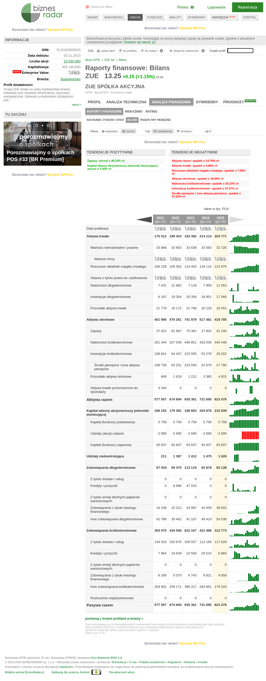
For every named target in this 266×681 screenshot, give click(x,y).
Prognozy (239, 101)
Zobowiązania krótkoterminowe (112, 530)
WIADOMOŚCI (113, 17)
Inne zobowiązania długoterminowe (116, 519)
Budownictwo (71, 79)
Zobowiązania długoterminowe (111, 468)
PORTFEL (249, 17)
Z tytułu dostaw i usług (107, 479)
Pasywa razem (100, 605)
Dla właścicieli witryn (122, 672)
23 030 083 (72, 61)
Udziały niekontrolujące (105, 456)
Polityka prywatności (152, 662)
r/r (208, 131)
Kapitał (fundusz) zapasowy (111, 445)
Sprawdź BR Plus (192, 28)
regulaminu (66, 666)
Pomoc (185, 7)
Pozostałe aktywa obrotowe (110, 376)
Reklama (189, 662)
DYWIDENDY (196, 17)
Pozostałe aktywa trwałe (108, 308)
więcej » (76, 104)
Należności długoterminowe (111, 285)
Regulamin (174, 662)
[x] (153, 42)
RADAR (93, 17)
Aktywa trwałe (98, 236)
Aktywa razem (99, 399)
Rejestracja (247, 7)
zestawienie (162, 131)
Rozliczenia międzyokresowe (112, 598)
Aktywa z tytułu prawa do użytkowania (118, 278)
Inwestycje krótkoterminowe (111, 354)
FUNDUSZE (155, 17)
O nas (132, 662)
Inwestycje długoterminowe (110, 297)
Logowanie (216, 7)
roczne (128, 131)
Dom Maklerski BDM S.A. (107, 657)
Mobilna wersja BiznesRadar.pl (24, 672)
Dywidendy (207, 102)
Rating (151, 111)
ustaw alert (105, 51)
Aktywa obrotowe (100, 319)
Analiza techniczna (126, 102)
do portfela (127, 51)
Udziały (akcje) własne (107, 433)
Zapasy (96, 331)
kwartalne (109, 131)
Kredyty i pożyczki (103, 486)
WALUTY (175, 17)
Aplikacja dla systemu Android (70, 672)
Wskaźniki (133, 111)
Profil (94, 102)
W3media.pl (118, 662)
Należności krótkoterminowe (111, 342)
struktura (184, 131)
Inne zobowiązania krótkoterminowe (117, 587)
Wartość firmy (104, 259)
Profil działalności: (18, 85)
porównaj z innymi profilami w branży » (114, 618)
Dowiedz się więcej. (137, 42)
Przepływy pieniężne (155, 120)
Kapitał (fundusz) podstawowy (112, 422)
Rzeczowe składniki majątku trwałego (118, 266)
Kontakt (202, 662)
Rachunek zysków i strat (105, 120)
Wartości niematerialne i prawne (114, 248)
